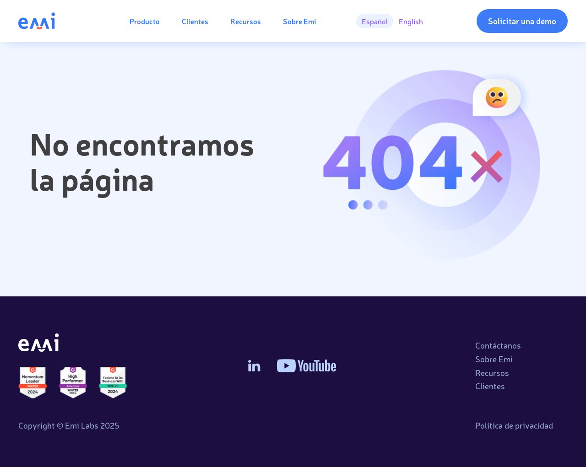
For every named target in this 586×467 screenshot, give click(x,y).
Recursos (245, 21)
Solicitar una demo (522, 20)
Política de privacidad (514, 425)
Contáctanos (498, 345)
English (411, 21)
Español (375, 21)
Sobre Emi (299, 21)
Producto (145, 21)
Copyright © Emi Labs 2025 (68, 425)
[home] (55, 20)
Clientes (195, 21)
